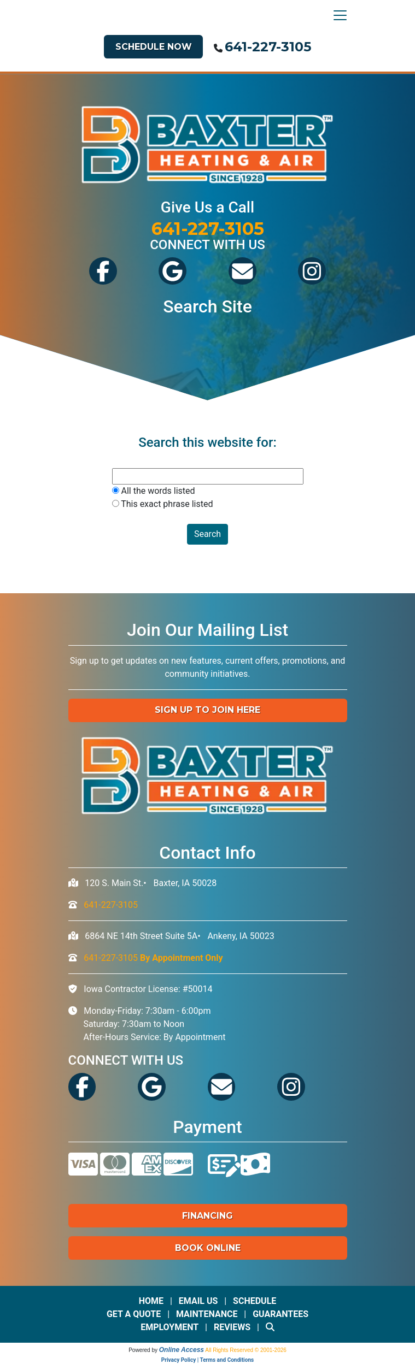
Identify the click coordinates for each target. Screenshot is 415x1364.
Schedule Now (153, 47)
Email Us (198, 1301)
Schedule (254, 1301)
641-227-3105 (268, 47)
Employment (169, 1327)
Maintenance (207, 1314)
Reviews (232, 1327)
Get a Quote (134, 1314)
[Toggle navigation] (337, 15)
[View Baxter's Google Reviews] (172, 280)
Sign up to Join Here (207, 710)
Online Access (181, 1350)
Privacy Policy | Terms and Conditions (207, 1360)
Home (151, 1301)
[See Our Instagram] (312, 280)
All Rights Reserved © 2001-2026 (246, 1350)
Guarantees (280, 1314)
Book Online (208, 1248)
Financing (207, 1216)
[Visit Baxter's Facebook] (103, 280)
